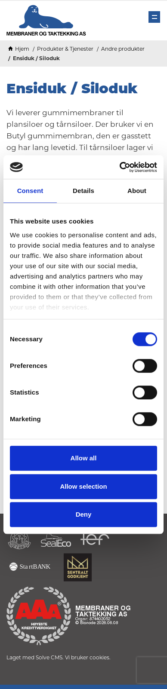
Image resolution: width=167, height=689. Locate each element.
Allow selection (83, 486)
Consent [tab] (30, 190)
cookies (99, 657)
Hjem (22, 49)
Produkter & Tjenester (65, 49)
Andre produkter (123, 49)
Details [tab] (83, 190)
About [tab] (136, 190)
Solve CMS (49, 657)
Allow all (84, 458)
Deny (84, 514)
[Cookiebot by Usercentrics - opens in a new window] (120, 167)
